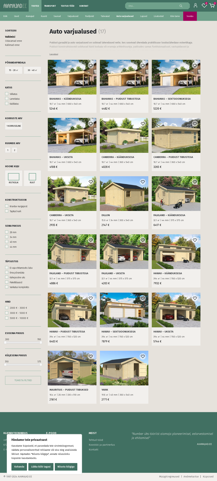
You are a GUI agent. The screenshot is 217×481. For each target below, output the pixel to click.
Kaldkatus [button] (14, 102)
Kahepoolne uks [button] (17, 276)
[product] (72, 77)
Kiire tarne (175, 16)
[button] (13, 68)
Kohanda (19, 466)
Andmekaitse (191, 476)
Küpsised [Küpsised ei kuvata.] (208, 476)
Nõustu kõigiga (66, 466)
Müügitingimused (169, 476)
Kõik (5, 16)
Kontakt (83, 6)
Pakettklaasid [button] (15, 281)
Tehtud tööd (67, 6)
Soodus (190, 16)
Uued (16, 16)
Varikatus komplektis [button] (19, 285)
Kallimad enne (12, 43)
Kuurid (44, 16)
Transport (50, 6)
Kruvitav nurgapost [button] (18, 205)
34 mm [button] (12, 235)
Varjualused (73, 16)
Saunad (57, 16)
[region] (44, 454)
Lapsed (143, 16)
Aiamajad (30, 16)
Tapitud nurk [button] (15, 210)
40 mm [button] (12, 240)
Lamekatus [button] (14, 97)
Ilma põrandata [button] (16, 271)
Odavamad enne (13, 39)
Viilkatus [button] (13, 92)
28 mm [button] (12, 231)
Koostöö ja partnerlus (102, 444)
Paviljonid (89, 16)
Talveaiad (105, 16)
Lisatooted (159, 16)
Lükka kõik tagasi (41, 466)
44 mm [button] (12, 245)
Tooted (35, 6)
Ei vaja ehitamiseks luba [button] (20, 266)
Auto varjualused (125, 16)
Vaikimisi (10, 35)
